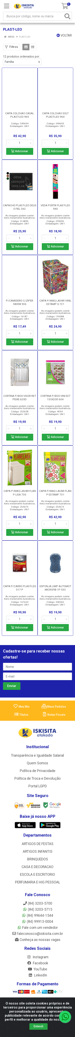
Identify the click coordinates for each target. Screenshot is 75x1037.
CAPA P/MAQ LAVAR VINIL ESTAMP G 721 (55, 302)
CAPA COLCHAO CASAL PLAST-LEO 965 (19, 115)
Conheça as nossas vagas (37, 940)
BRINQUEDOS (37, 859)
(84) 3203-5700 (37, 903)
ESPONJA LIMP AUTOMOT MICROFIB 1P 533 (55, 587)
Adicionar (19, 151)
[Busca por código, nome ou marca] (33, 16)
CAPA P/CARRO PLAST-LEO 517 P (19, 587)
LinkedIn (37, 975)
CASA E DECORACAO (37, 867)
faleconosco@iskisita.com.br (37, 934)
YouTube (37, 969)
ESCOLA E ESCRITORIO (37, 875)
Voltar (64, 35)
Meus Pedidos (54, 706)
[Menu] (6, 6)
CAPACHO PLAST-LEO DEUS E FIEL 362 (19, 207)
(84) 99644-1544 (37, 915)
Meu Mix (21, 706)
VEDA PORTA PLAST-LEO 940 (55, 207)
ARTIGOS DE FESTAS (37, 844)
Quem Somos (37, 763)
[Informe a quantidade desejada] (19, 143)
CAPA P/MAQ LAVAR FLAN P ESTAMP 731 (55, 492)
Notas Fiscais (53, 714)
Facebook (37, 963)
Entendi (38, 1026)
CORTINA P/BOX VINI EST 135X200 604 (55, 397)
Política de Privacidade (37, 771)
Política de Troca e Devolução (37, 778)
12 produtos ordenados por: (21, 56)
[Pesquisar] (67, 16)
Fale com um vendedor (37, 928)
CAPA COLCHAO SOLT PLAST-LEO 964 (55, 115)
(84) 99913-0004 (37, 922)
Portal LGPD (37, 786)
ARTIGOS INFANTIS (37, 852)
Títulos (21, 714)
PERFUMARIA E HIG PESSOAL (37, 882)
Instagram (37, 957)
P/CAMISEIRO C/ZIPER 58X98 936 (19, 302)
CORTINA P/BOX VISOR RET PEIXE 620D (19, 397)
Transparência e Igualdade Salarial (37, 755)
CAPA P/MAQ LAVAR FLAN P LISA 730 (20, 492)
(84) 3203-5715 (37, 909)
